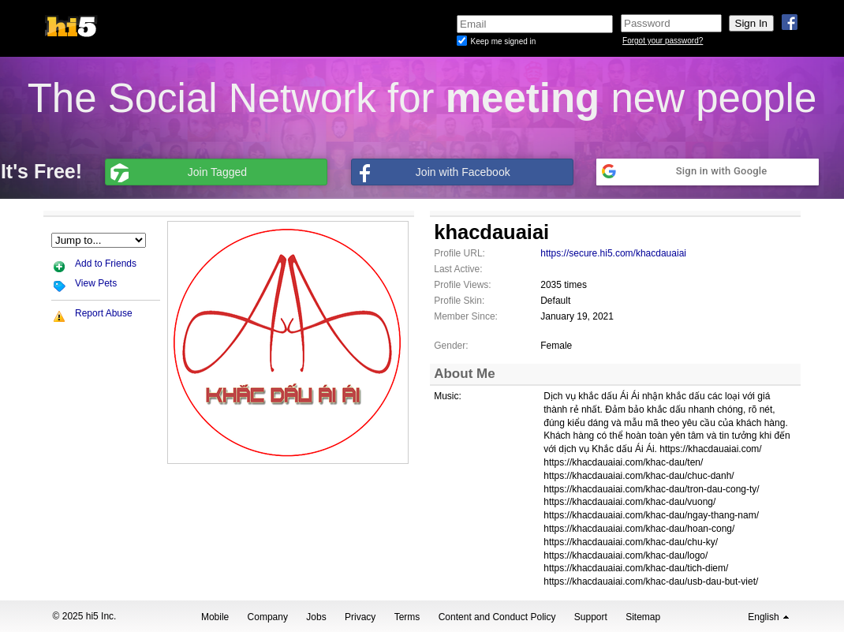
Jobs (316, 617)
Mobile (215, 617)
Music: (447, 396)
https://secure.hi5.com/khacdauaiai (613, 253)
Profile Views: (462, 284)
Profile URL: (459, 253)
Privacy (360, 617)
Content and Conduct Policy (497, 617)
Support (590, 617)
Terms (407, 617)
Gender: (451, 345)
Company (268, 617)
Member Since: (466, 316)
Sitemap (643, 617)
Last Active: (458, 269)
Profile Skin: (459, 300)
